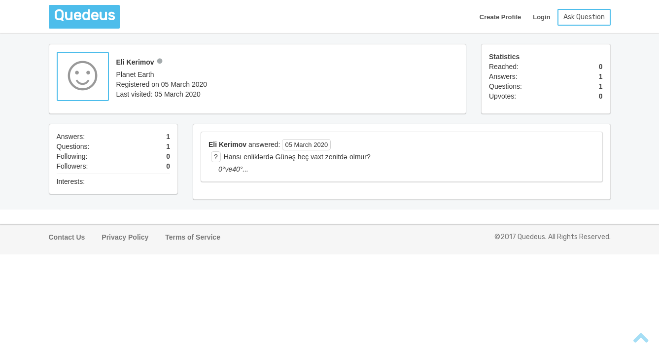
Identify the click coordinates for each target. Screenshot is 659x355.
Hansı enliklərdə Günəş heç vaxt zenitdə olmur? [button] (297, 157)
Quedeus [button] (84, 15)
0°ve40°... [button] (233, 169)
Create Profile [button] (500, 17)
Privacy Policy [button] (125, 237)
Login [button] (541, 17)
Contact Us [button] (67, 237)
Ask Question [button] (584, 17)
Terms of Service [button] (192, 237)
